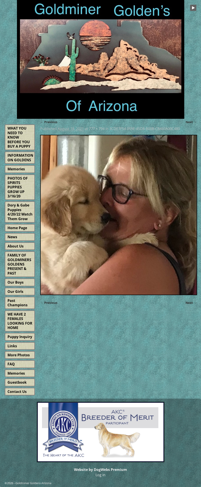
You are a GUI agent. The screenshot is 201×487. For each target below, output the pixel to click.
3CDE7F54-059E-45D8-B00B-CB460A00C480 (144, 128)
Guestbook (17, 382)
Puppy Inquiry (19, 336)
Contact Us (17, 391)
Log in (100, 474)
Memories (16, 169)
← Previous (48, 122)
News (12, 236)
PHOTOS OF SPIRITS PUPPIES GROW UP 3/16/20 (17, 187)
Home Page (17, 227)
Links (12, 346)
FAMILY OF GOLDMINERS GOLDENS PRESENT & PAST (19, 264)
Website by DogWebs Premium (100, 469)
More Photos (18, 355)
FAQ (11, 364)
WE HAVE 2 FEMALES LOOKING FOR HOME (19, 321)
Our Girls (15, 291)
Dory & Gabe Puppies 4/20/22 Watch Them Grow (20, 212)
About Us (15, 246)
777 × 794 (97, 128)
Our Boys (15, 282)
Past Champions (17, 302)
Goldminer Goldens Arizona (33, 483)
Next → (191, 122)
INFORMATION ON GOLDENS (20, 157)
